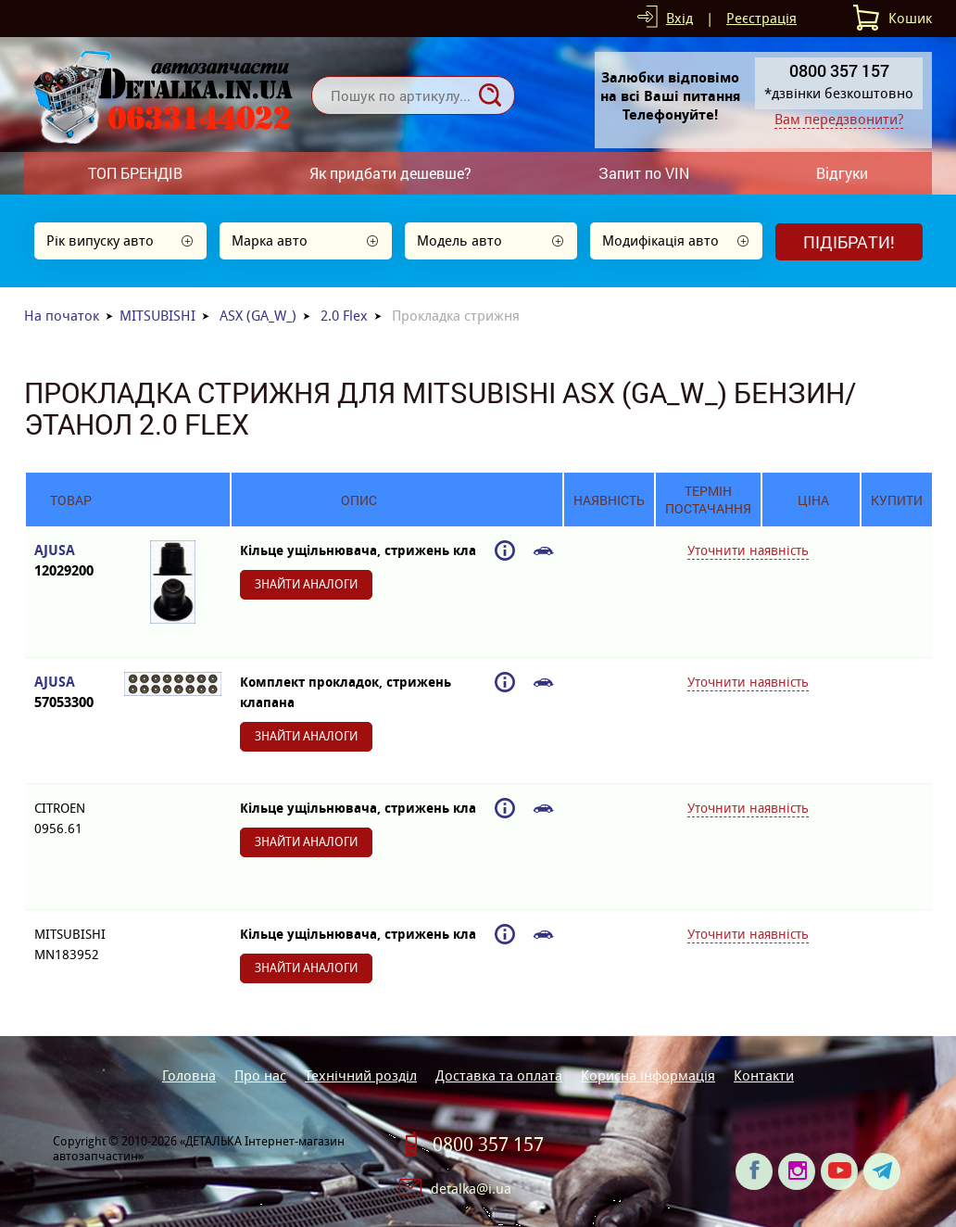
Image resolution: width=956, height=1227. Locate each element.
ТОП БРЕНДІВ (135, 173)
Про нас (260, 1075)
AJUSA (70, 561)
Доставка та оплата (498, 1075)
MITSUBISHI (157, 315)
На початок (61, 315)
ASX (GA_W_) (258, 315)
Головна (189, 1075)
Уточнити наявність (748, 550)
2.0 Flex (344, 315)
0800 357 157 (488, 1144)
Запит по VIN (643, 173)
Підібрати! (849, 242)
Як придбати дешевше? (390, 173)
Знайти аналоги (306, 584)
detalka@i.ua (471, 1188)
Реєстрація (761, 18)
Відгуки (842, 173)
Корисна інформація (648, 1075)
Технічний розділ (361, 1075)
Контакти (764, 1075)
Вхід (679, 18)
